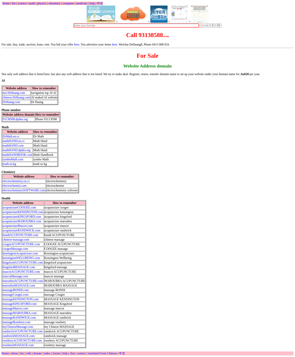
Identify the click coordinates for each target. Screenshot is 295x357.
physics (41, 3)
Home (6, 3)
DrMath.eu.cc (11, 136)
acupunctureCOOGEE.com (19, 207)
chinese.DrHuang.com (16, 97)
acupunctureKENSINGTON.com (23, 212)
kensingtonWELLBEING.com (21, 258)
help (92, 3)
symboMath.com (13, 159)
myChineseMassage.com (18, 326)
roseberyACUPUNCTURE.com (22, 340)
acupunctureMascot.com (18, 225)
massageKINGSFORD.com (19, 303)
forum (56, 353)
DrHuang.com (11, 102)
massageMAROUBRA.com (20, 313)
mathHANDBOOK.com (17, 154)
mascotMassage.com (15, 276)
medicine (82, 3)
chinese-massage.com (16, 239)
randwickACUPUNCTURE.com (23, 331)
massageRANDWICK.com (19, 317)
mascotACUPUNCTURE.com (21, 271)
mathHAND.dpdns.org (16, 150)
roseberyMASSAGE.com (18, 345)
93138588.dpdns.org (15, 119)
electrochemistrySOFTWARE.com (24, 190)
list (14, 3)
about (15, 353)
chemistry (54, 3)
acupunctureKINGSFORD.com (22, 216)
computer (68, 3)
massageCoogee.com (15, 294)
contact (81, 353)
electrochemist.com (15, 185)
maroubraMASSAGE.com (19, 285)
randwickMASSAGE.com (19, 336)
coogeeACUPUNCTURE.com (21, 244)
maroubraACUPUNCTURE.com (23, 280)
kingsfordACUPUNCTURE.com (23, 262)
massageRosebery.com (16, 322)
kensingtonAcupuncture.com (20, 253)
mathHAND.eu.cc (14, 141)
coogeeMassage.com (15, 248)
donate (37, 353)
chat (73, 353)
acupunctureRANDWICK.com (21, 230)
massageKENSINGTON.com (21, 299)
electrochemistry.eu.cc (16, 181)
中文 (100, 3)
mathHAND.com (13, 145)
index (47, 353)
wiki (29, 353)
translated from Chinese (102, 353)
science (22, 3)
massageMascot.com (15, 308)
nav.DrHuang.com (14, 92)
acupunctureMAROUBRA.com (22, 221)
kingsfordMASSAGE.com (19, 267)
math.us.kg (9, 164)
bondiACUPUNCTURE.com (20, 235)
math (32, 3)
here (76, 44)
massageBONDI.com (16, 290)
